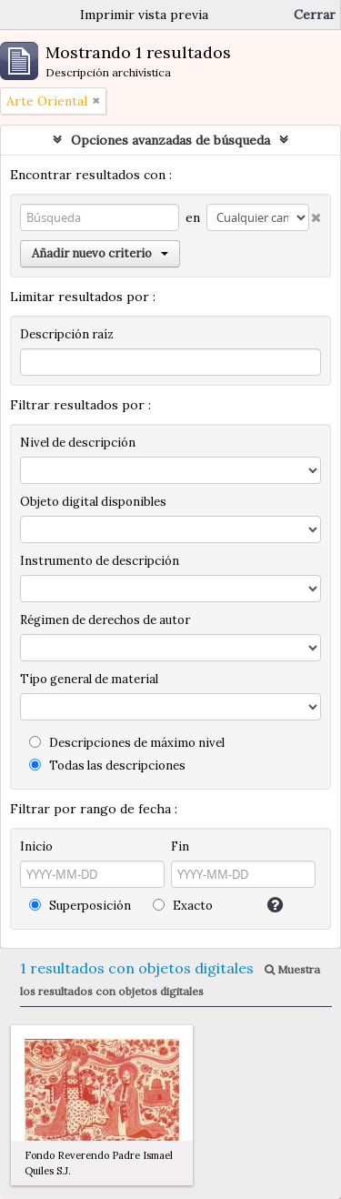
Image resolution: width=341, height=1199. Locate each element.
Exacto (183, 905)
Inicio (36, 846)
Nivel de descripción (77, 442)
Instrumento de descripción (99, 561)
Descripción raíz (67, 334)
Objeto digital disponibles (93, 501)
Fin (180, 846)
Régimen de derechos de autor (105, 620)
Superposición (80, 905)
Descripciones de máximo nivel (127, 743)
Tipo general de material (89, 679)
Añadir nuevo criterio (100, 253)
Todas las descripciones (107, 765)
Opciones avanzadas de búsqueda (170, 140)
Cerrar (315, 14)
